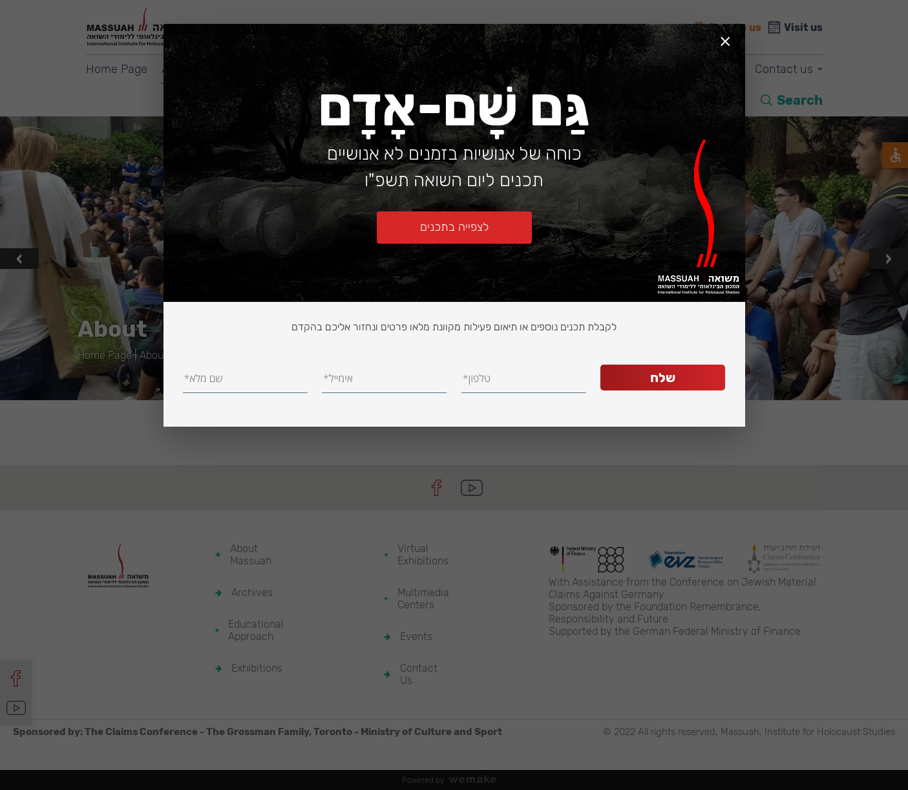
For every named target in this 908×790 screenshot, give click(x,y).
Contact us (784, 69)
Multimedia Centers (618, 69)
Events (711, 69)
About (177, 69)
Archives (241, 69)
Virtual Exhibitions (496, 69)
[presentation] (19, 258)
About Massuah (250, 554)
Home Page (116, 69)
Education (315, 69)
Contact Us (419, 674)
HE (735, 100)
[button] (441, 384)
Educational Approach (256, 630)
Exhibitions (395, 69)
